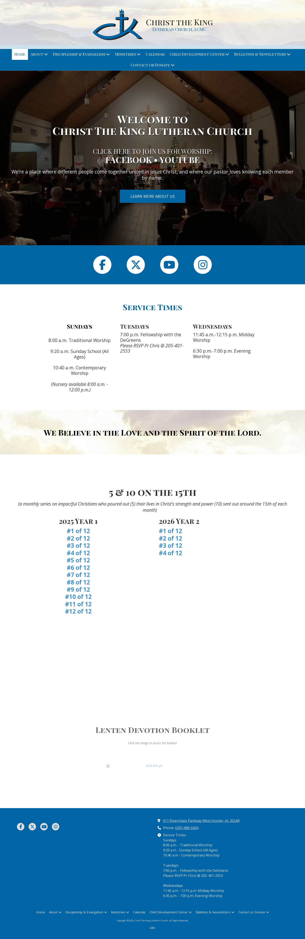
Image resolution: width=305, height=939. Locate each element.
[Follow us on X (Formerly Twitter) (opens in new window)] (136, 265)
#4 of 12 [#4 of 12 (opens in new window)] (170, 553)
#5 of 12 (78, 560)
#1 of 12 (78, 531)
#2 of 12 (78, 538)
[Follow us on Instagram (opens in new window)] (203, 265)
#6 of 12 (78, 567)
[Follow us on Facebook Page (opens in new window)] (102, 265)
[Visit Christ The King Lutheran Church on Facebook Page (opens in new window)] (20, 826)
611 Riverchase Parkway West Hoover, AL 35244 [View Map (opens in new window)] (201, 820)
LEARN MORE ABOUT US (152, 196)
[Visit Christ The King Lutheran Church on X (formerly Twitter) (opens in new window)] (32, 826)
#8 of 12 (78, 582)
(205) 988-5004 (186, 827)
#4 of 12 (78, 553)
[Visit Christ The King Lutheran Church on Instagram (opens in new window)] (55, 826)
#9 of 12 (78, 589)
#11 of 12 (78, 604)
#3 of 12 (78, 545)
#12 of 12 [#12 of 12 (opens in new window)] (78, 611)
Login (152, 927)
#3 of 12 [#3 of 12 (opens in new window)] (170, 545)
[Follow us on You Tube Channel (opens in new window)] (169, 265)
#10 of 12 (78, 597)
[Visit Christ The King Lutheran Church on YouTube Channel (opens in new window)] (44, 826)
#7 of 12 (78, 575)
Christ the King (179, 22)
